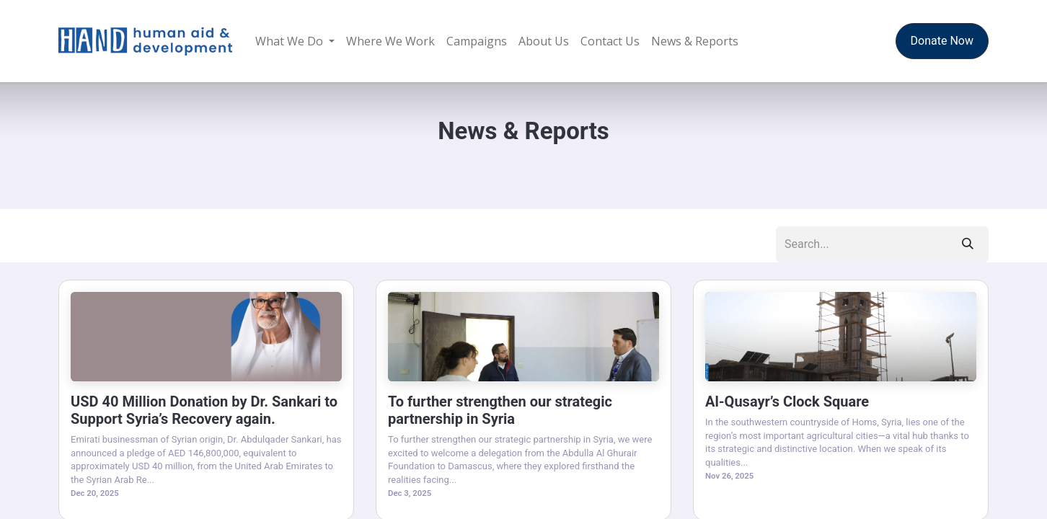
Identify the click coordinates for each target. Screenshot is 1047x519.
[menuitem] (294, 41)
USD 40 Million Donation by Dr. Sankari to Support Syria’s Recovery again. (204, 410)
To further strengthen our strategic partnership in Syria (500, 410)
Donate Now (942, 41)
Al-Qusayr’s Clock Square (787, 401)
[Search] (968, 244)
